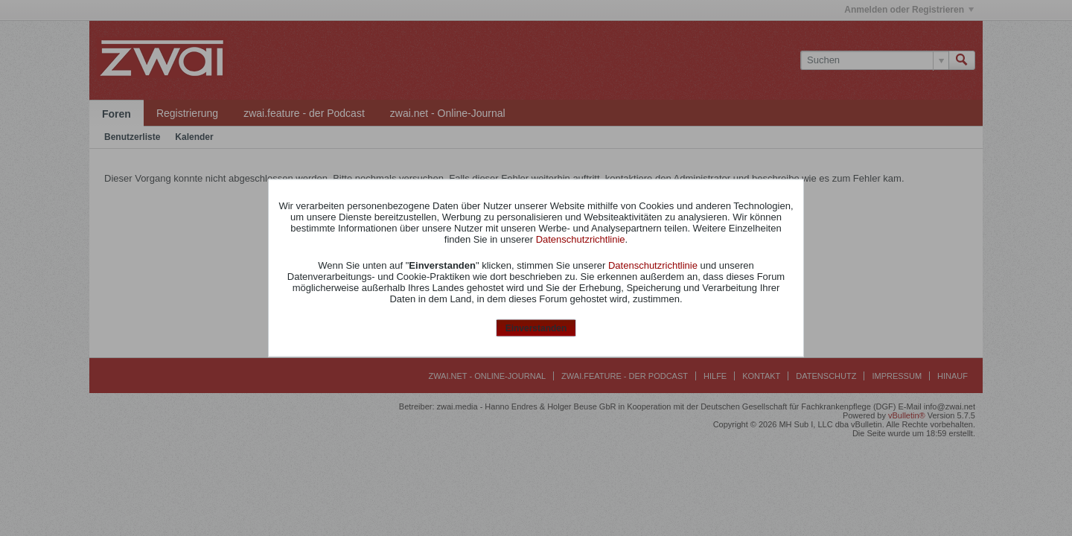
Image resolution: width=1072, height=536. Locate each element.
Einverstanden (536, 327)
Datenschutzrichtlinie (580, 238)
